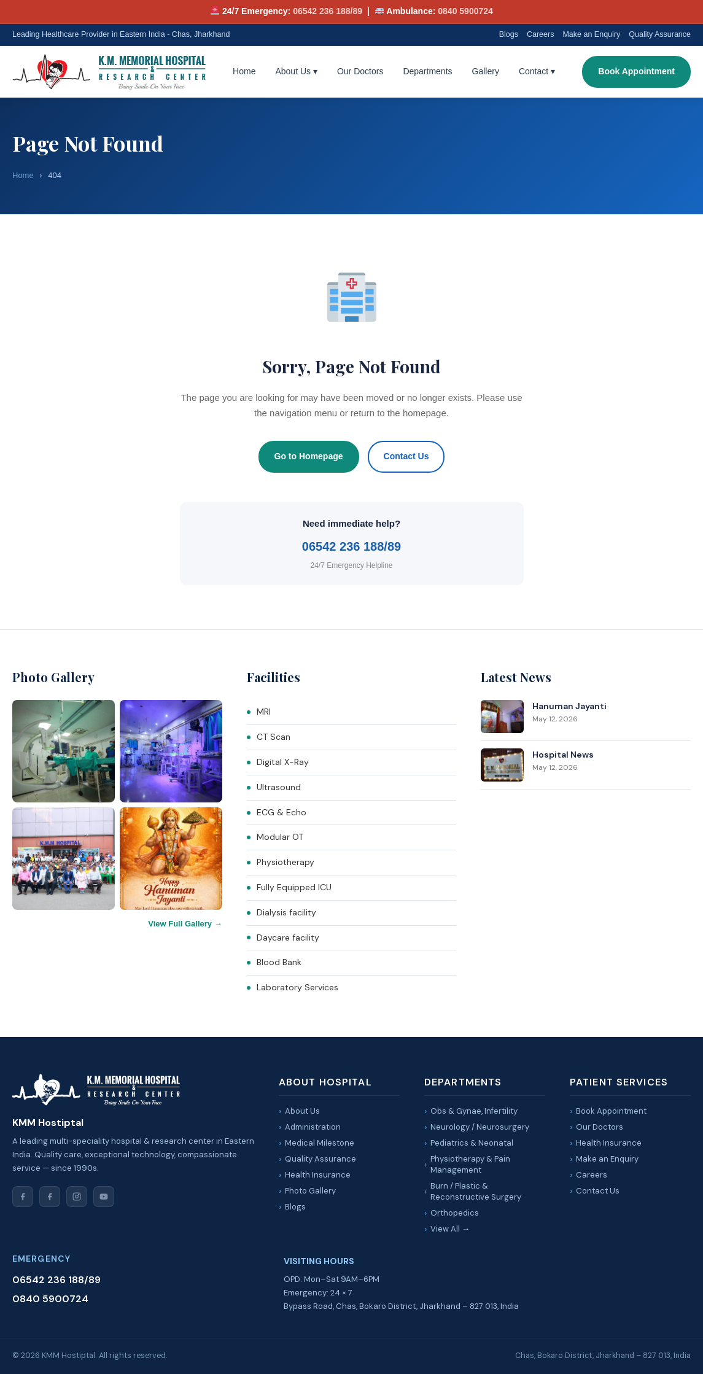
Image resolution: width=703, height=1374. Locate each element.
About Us (296, 71)
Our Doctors (360, 71)
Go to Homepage (308, 456)
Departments (427, 71)
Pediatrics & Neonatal (471, 1143)
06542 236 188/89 (327, 11)
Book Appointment (636, 71)
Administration (313, 1127)
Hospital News (563, 754)
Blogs (508, 34)
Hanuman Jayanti (569, 706)
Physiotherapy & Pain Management (470, 1164)
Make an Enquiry (591, 34)
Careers (540, 34)
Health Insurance (318, 1175)
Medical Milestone (319, 1143)
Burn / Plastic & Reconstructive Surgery (475, 1191)
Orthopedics (454, 1213)
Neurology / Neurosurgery (479, 1127)
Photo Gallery (310, 1191)
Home (244, 71)
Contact (537, 71)
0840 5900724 (465, 11)
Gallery (485, 71)
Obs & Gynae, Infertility (474, 1111)
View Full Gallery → (185, 923)
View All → (450, 1229)
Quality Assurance (660, 34)
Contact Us (406, 456)
